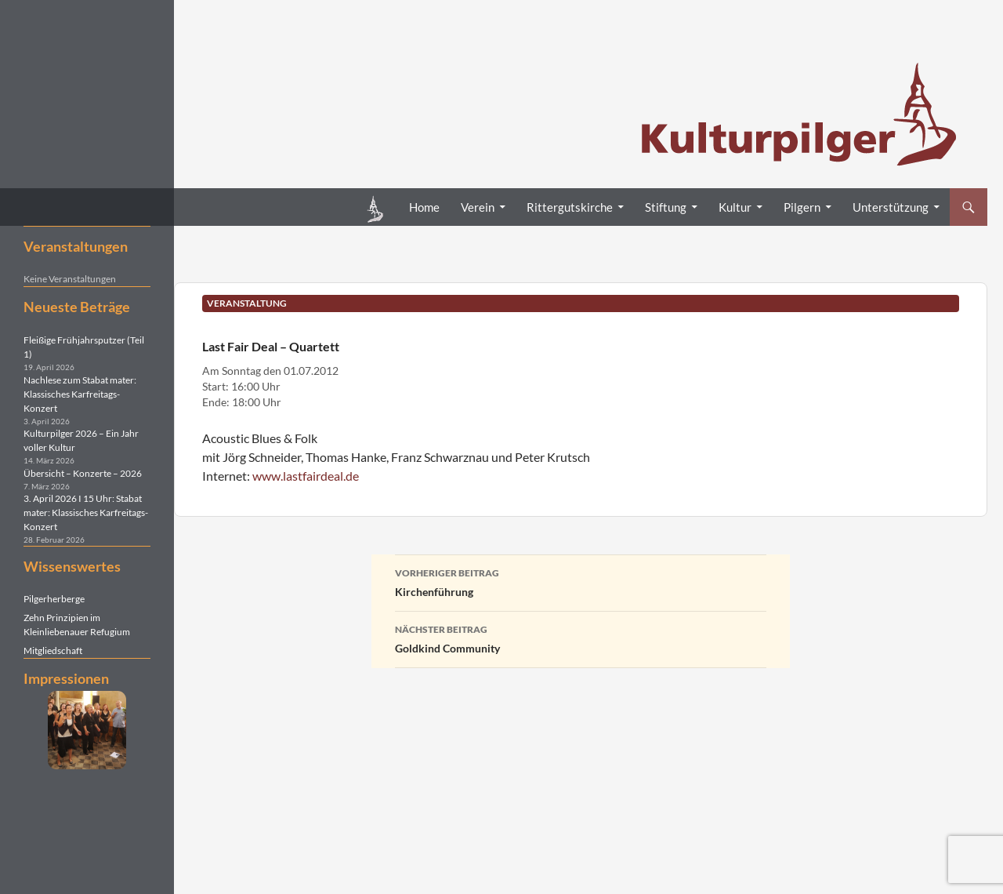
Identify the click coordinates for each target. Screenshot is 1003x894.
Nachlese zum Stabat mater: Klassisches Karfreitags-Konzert (80, 394)
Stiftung (665, 207)
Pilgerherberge (54, 599)
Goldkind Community (580, 637)
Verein (477, 207)
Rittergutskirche (570, 207)
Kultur (735, 207)
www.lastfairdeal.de (305, 475)
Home (424, 207)
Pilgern (802, 207)
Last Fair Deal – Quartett (270, 346)
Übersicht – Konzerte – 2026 (83, 473)
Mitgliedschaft (53, 650)
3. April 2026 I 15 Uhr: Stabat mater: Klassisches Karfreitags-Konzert (86, 512)
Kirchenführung (580, 581)
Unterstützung (891, 207)
